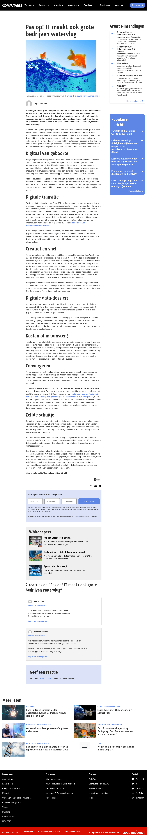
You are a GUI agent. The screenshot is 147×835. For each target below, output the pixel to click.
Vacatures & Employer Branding (59, 793)
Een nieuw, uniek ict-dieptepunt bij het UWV (124, 172)
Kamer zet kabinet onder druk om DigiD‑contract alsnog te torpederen (124, 161)
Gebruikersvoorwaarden (49, 832)
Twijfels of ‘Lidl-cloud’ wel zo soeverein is (123, 132)
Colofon (92, 779)
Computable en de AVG (99, 784)
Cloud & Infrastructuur (108, 706)
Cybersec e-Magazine (11, 802)
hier (78, 516)
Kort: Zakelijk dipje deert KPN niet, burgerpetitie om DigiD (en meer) (125, 183)
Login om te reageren (37, 621)
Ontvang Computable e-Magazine (17, 798)
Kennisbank (7, 784)
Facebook (140, 779)
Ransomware (8, 816)
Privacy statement (73, 832)
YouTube (139, 793)
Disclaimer (28, 832)
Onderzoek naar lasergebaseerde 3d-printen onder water (47, 730)
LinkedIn (139, 788)
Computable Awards (11, 788)
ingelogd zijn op (44, 678)
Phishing (6, 812)
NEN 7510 (6, 821)
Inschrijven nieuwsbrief (99, 793)
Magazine (6, 793)
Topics (5, 807)
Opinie (69, 96)
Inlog (91, 798)
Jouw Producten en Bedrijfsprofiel (61, 784)
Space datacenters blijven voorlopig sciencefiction (114, 711)
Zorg (99, 743)
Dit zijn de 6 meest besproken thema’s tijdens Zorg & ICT (115, 748)
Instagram (140, 798)
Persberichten (52, 798)
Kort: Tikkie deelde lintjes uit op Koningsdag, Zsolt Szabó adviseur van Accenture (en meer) (115, 731)
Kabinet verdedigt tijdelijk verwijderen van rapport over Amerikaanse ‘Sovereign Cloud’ (124, 146)
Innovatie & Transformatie (87, 96)
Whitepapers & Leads (55, 788)
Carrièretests (7, 779)
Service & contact (96, 788)
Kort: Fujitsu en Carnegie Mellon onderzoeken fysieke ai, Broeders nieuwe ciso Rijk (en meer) (46, 712)
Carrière (30, 706)
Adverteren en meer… (55, 779)
